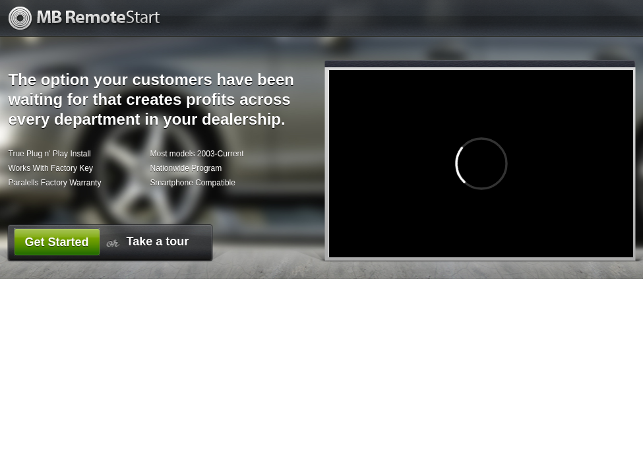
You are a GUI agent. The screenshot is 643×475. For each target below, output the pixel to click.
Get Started (56, 242)
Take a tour (158, 241)
